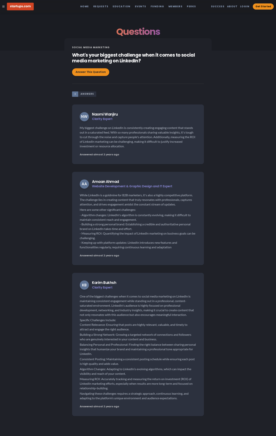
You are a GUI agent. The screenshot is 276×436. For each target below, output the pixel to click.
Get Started (263, 6)
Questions (138, 31)
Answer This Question (91, 72)
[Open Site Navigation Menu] (3, 6)
